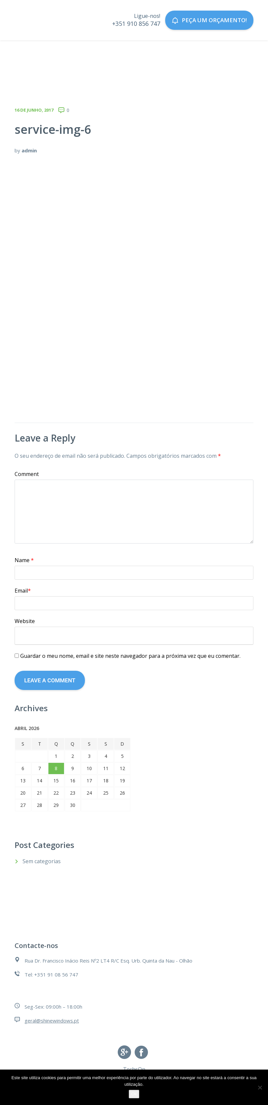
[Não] (259, 1087)
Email (23, 590)
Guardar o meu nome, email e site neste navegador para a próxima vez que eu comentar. (130, 655)
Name (24, 560)
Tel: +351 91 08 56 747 (51, 974)
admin (29, 150)
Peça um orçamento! (209, 20)
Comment (27, 474)
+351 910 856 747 (136, 23)
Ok (134, 1093)
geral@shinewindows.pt (52, 1020)
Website (25, 621)
